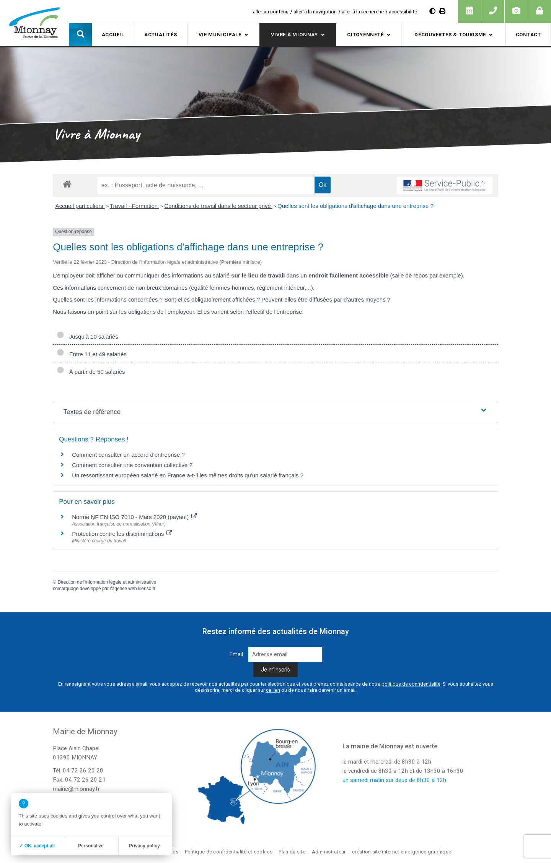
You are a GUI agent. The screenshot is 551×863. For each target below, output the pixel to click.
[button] (80, 34)
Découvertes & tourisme (450, 34)
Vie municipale (220, 34)
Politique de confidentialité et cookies (228, 852)
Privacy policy (144, 845)
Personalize (91, 845)
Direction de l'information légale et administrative (106, 582)
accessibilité (403, 11)
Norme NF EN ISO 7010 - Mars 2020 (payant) (134, 517)
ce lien (273, 690)
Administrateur (329, 852)
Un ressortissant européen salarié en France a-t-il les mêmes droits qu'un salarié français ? (187, 475)
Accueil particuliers (80, 206)
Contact (528, 34)
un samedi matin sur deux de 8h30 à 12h (394, 780)
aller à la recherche (363, 11)
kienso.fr (146, 588)
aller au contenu (271, 11)
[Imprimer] (442, 11)
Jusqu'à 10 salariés (87, 336)
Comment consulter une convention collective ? (132, 465)
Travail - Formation (134, 206)
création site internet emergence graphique (401, 852)
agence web (124, 588)
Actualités (160, 34)
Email (236, 654)
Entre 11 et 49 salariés (92, 354)
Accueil (113, 34)
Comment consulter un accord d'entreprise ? (128, 454)
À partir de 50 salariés (91, 371)
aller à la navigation (315, 11)
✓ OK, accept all (37, 845)
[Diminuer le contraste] (432, 11)
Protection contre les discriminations (122, 533)
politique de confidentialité (410, 684)
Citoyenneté (365, 34)
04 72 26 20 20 (83, 770)
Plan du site (292, 852)
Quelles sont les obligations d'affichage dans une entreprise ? (355, 206)
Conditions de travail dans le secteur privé (218, 206)
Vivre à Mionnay (294, 34)
